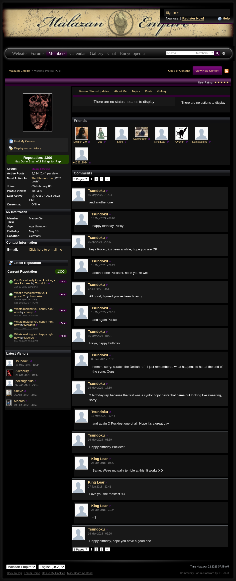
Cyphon (179, 141)
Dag (100, 141)
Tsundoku (41, 283)
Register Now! (193, 18)
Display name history (25, 148)
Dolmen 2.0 (80, 141)
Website (19, 53)
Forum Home (32, 573)
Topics (136, 91)
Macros (29, 337)
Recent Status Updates (94, 91)
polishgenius (24, 381)
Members (57, 53)
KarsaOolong (200, 141)
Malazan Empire (19, 70)
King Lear (159, 141)
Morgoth (29, 324)
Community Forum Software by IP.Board (204, 573)
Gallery (97, 53)
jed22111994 (80, 162)
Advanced (224, 53)
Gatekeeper (140, 138)
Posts (148, 91)
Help (224, 18)
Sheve (18, 391)
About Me (120, 91)
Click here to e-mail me (45, 249)
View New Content (207, 70)
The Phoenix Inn (42, 178)
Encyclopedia (132, 53)
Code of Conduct (179, 70)
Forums (37, 53)
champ (28, 312)
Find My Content (22, 141)
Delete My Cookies (53, 573)
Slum (120, 141)
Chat (112, 53)
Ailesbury (22, 371)
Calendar (77, 53)
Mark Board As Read (80, 573)
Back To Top (14, 573)
